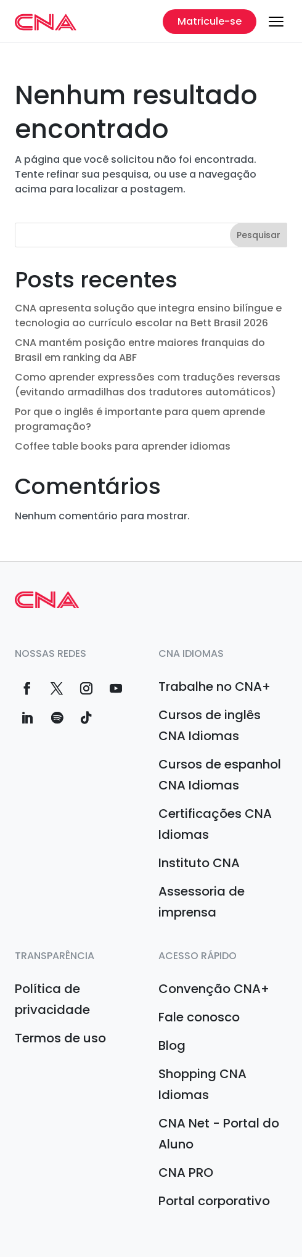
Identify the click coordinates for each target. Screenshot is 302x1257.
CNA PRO (185, 1172)
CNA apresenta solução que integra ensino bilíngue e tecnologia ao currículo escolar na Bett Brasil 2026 (148, 315)
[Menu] (276, 21)
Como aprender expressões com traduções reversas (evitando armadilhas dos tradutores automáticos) (147, 384)
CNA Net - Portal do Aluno (218, 1134)
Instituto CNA (199, 863)
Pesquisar (258, 235)
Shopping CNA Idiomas (202, 1084)
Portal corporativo (214, 1201)
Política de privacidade (52, 999)
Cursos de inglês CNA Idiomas (209, 725)
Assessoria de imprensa (201, 902)
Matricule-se (210, 21)
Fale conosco (199, 1017)
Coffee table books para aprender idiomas (123, 446)
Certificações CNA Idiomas (215, 824)
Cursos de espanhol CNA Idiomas (219, 775)
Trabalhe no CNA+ (214, 686)
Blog (172, 1045)
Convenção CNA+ (213, 988)
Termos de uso (60, 1038)
